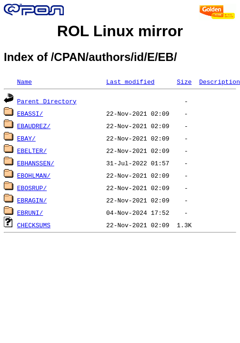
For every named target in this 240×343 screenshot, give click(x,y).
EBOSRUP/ (32, 187)
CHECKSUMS (33, 225)
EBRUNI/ (30, 212)
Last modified (130, 81)
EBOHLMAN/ (33, 175)
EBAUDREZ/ (33, 125)
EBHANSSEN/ (35, 163)
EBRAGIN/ (32, 200)
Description (219, 81)
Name (24, 81)
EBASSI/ (30, 113)
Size (184, 81)
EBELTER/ (32, 150)
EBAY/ (26, 138)
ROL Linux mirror (120, 31)
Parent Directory (47, 101)
